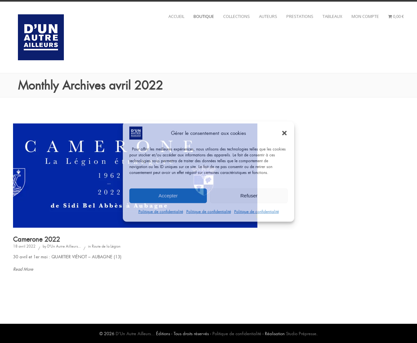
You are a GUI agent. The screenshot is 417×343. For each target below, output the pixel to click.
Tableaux (332, 16)
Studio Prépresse (301, 333)
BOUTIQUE (204, 16)
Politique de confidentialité (160, 211)
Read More (23, 269)
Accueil (176, 16)
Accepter (168, 195)
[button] (284, 133)
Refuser (249, 195)
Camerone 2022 (36, 239)
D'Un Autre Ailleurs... (64, 246)
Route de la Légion (106, 246)
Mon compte (365, 16)
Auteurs (268, 16)
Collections (236, 16)
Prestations (299, 16)
